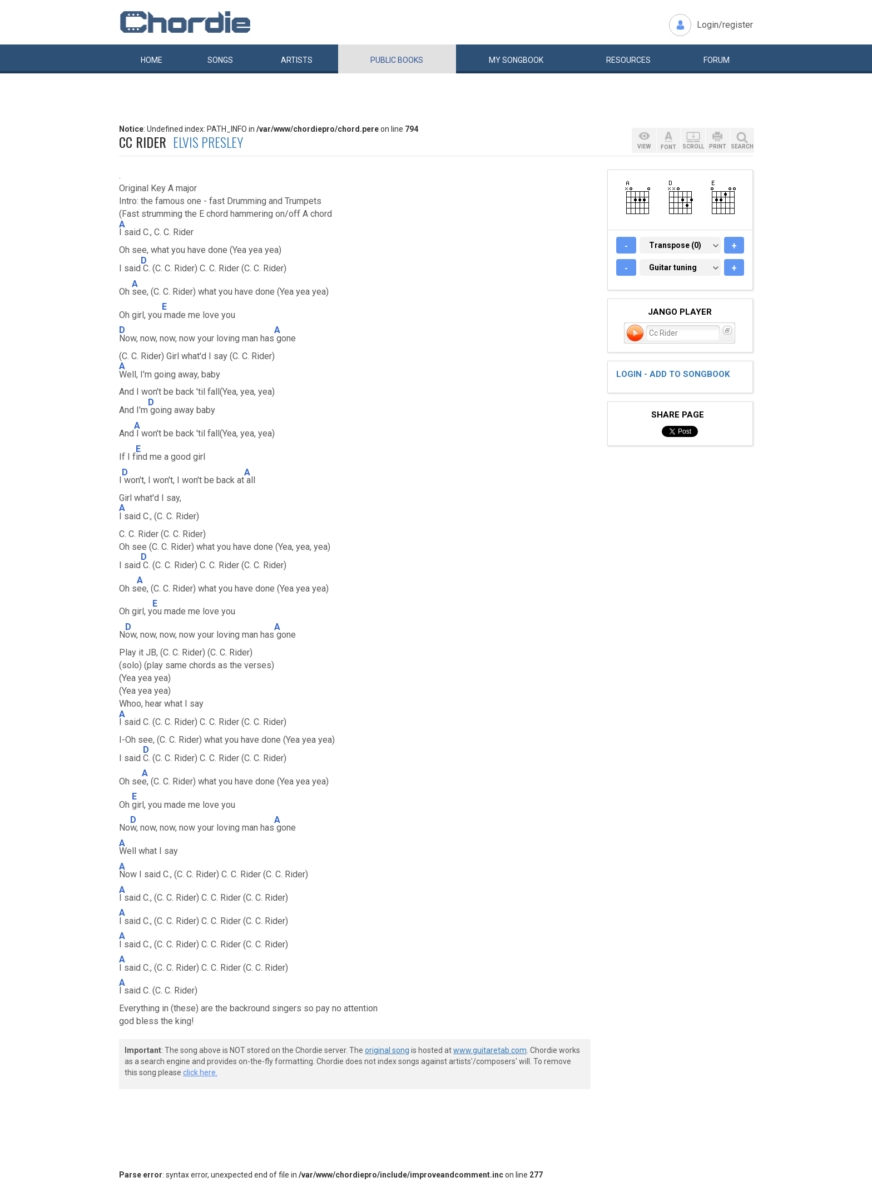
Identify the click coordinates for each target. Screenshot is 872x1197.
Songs (220, 60)
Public (396, 60)
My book (516, 60)
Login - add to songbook (673, 374)
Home (151, 60)
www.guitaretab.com (490, 1050)
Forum (716, 60)
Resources (628, 60)
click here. (200, 1072)
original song (387, 1050)
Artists (297, 60)
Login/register (725, 24)
